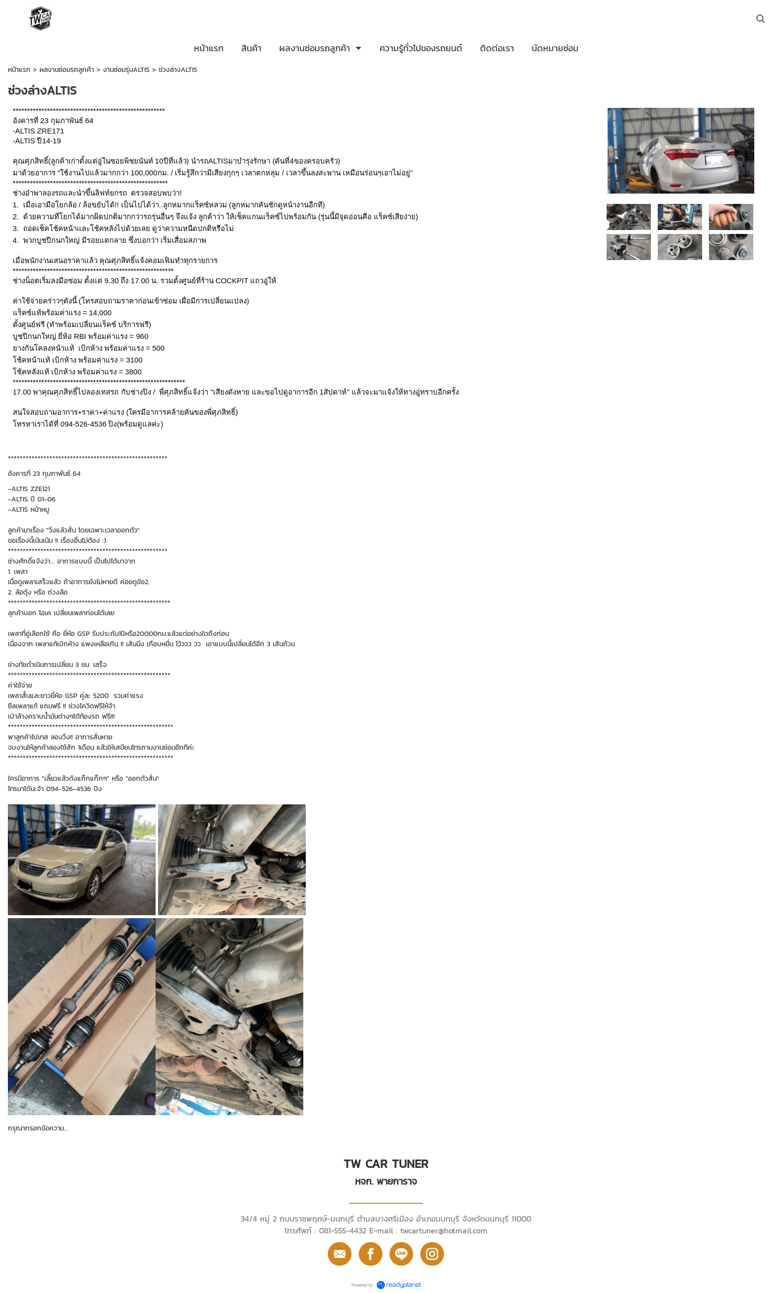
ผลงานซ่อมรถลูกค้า (66, 70)
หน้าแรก (19, 70)
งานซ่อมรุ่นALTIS (126, 70)
